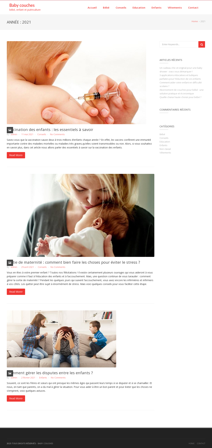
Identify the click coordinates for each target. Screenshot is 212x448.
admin (14, 134)
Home (191, 443)
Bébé (106, 7)
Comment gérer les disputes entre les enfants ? (50, 372)
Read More (16, 155)
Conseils (121, 7)
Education (139, 7)
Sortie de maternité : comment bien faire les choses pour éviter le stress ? (73, 262)
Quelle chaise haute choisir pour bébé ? (180, 97)
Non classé (165, 148)
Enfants (156, 7)
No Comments (57, 134)
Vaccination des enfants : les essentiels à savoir (50, 129)
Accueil (92, 7)
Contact (193, 7)
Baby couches (22, 5)
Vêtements (175, 7)
